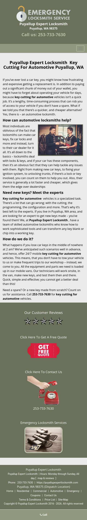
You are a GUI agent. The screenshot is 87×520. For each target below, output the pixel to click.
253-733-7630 (52, 34)
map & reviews (46, 478)
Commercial (40, 491)
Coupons (36, 495)
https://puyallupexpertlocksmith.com (57, 482)
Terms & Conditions (30, 499)
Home (9, 491)
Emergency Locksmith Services (43, 422)
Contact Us (50, 495)
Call (43, 514)
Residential (23, 491)
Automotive (56, 491)
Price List (50, 499)
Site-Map (63, 499)
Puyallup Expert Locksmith (48, 220)
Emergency (73, 491)
